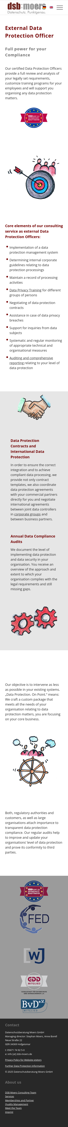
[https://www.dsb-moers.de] (28, 7)
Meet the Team (13, 1108)
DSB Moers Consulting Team (20, 1092)
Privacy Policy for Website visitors (23, 1060)
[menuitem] (35, 7)
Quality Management (16, 1104)
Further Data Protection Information (25, 1066)
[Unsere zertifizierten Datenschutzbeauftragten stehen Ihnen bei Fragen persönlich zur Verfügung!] (34, 118)
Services (9, 1096)
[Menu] (58, 7)
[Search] (35, 7)
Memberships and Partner (19, 1100)
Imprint (9, 1112)
